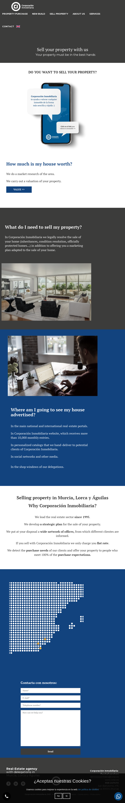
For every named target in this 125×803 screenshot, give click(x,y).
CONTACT (8, 26)
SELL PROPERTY (59, 13)
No (58, 796)
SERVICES (94, 13)
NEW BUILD (38, 13)
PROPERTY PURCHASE (15, 13)
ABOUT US (79, 13)
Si (66, 796)
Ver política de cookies (88, 789)
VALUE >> (19, 189)
